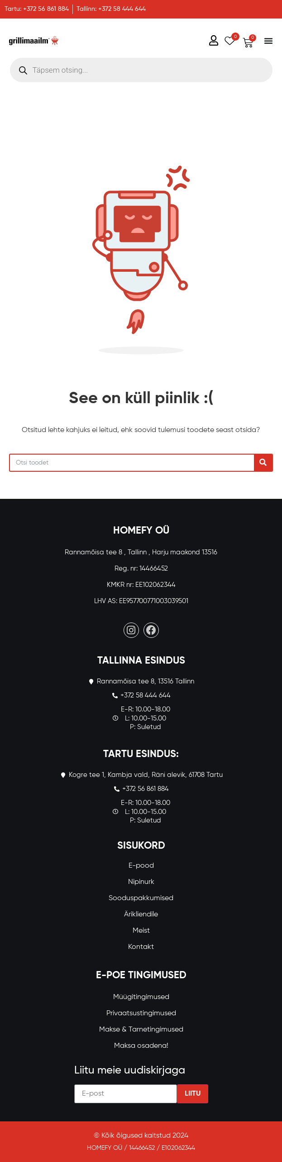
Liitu (193, 1093)
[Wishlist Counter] (228, 40)
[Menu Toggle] (268, 40)
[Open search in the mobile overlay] (141, 70)
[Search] (263, 463)
